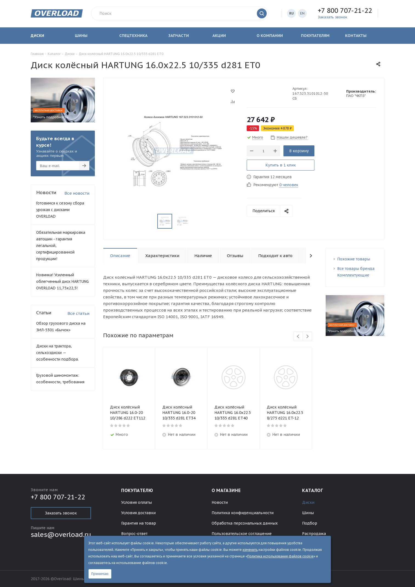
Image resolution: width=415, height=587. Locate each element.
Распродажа (314, 533)
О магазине (226, 490)
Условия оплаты (136, 502)
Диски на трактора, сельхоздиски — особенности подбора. (57, 353)
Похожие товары (353, 259)
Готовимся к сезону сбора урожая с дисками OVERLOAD (60, 210)
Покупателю (137, 490)
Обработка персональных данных (245, 523)
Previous (298, 336)
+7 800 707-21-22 (345, 10)
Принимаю (100, 574)
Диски (308, 502)
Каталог (312, 490)
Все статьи (78, 313)
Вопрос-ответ (134, 533)
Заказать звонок (61, 513)
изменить (250, 550)
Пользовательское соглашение (242, 533)
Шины (308, 512)
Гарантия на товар (138, 523)
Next (307, 336)
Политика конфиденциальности (243, 512)
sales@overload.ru (61, 534)
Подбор (309, 523)
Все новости (76, 193)
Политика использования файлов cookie (280, 556)
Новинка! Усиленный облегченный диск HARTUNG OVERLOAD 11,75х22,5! (62, 281)
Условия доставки (138, 512)
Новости (220, 502)
